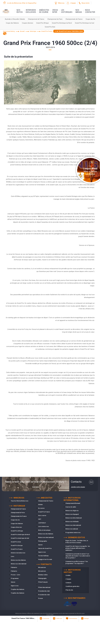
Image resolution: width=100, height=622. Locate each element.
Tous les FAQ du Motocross (19, 501)
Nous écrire (85, 3)
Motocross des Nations (18, 560)
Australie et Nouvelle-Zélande (15, 19)
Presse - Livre (15, 575)
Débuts (40, 504)
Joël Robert (42, 523)
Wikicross (61, 3)
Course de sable (70, 507)
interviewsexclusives (31, 11)
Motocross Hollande (72, 521)
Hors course (42, 515)
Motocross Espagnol (72, 514)
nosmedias (78, 11)
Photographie (42, 541)
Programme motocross (73, 532)
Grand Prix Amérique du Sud (84, 23)
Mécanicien (42, 567)
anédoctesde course (44, 11)
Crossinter (55, 11)
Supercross (14, 585)
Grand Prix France (17, 549)
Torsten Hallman (43, 555)
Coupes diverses (27, 23)
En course (41, 508)
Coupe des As (90, 19)
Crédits (68, 575)
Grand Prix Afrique (42, 23)
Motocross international (18, 564)
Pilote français (43, 582)
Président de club (44, 591)
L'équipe (73, 3)
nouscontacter (90, 11)
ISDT (39, 519)
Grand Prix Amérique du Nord (62, 23)
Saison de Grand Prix (45, 548)
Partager (86, 618)
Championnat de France (36, 19)
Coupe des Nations (12, 23)
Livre (12, 556)
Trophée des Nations (17, 589)
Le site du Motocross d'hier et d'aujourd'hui (21, 3)
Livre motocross (43, 526)
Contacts (68, 582)
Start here (35, 487)
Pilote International (44, 587)
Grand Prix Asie (50, 27)
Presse (40, 598)
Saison (13, 582)
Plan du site (69, 590)
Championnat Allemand (72, 503)
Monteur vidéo (43, 575)
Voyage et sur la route (45, 559)
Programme (15, 578)
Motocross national (71, 529)
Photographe (42, 578)
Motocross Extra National (73, 518)
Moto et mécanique (44, 530)
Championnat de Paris (54, 19)
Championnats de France (74, 19)
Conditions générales (72, 586)
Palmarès (14, 567)
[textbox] (4, 33)
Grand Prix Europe (17, 545)
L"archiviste (46, 618)
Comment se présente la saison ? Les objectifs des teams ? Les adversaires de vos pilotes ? (77, 556)
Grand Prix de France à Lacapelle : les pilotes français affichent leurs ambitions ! (77, 548)
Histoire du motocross (18, 553)
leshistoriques (66, 11)
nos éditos (20, 11)
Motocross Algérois (72, 510)
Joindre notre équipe (78, 487)
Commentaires (73, 618)
